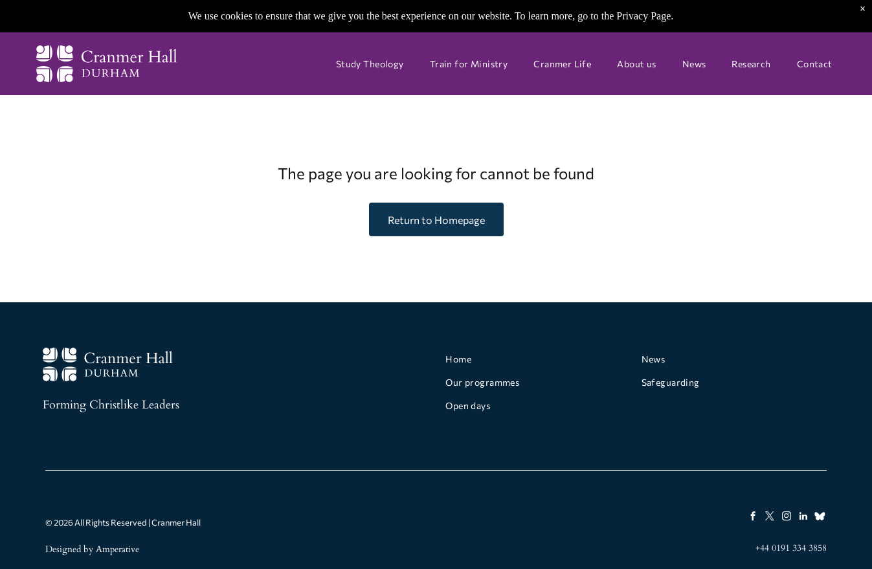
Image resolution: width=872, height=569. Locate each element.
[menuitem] (370, 64)
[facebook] (752, 517)
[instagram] (786, 517)
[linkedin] (803, 517)
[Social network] (820, 517)
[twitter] (769, 517)
